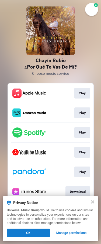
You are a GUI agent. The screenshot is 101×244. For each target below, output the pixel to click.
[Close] (92, 202)
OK (28, 233)
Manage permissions (71, 233)
